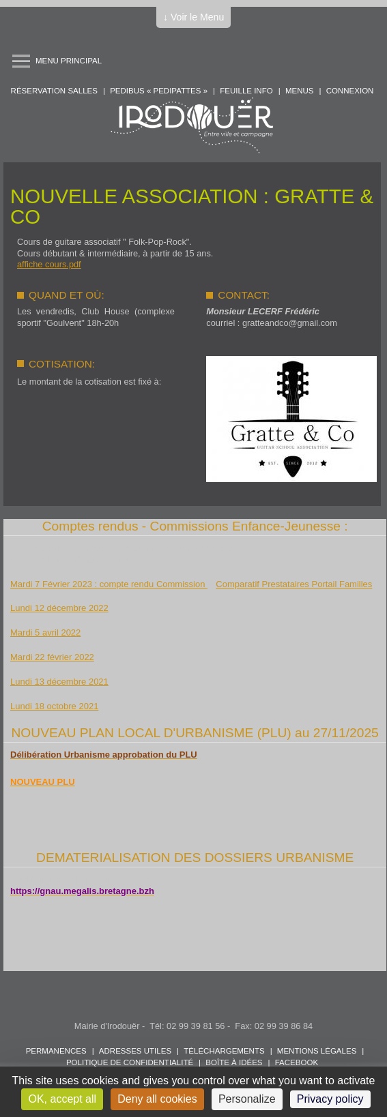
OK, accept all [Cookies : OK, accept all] (62, 1099)
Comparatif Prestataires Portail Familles (294, 584)
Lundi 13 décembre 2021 (59, 681)
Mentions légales (316, 1051)
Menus (299, 91)
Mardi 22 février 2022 (52, 657)
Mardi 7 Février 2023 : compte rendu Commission (108, 584)
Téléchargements (224, 1051)
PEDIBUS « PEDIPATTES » (158, 91)
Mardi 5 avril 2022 (45, 632)
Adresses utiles (135, 1051)
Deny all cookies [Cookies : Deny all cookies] (157, 1099)
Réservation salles (54, 91)
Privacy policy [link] (330, 1099)
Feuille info (246, 91)
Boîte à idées (233, 1062)
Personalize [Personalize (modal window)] (247, 1099)
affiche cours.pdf (49, 264)
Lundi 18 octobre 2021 (54, 706)
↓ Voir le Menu (193, 17)
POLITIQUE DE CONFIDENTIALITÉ (129, 1062)
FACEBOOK (296, 1062)
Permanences (56, 1051)
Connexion (350, 91)
